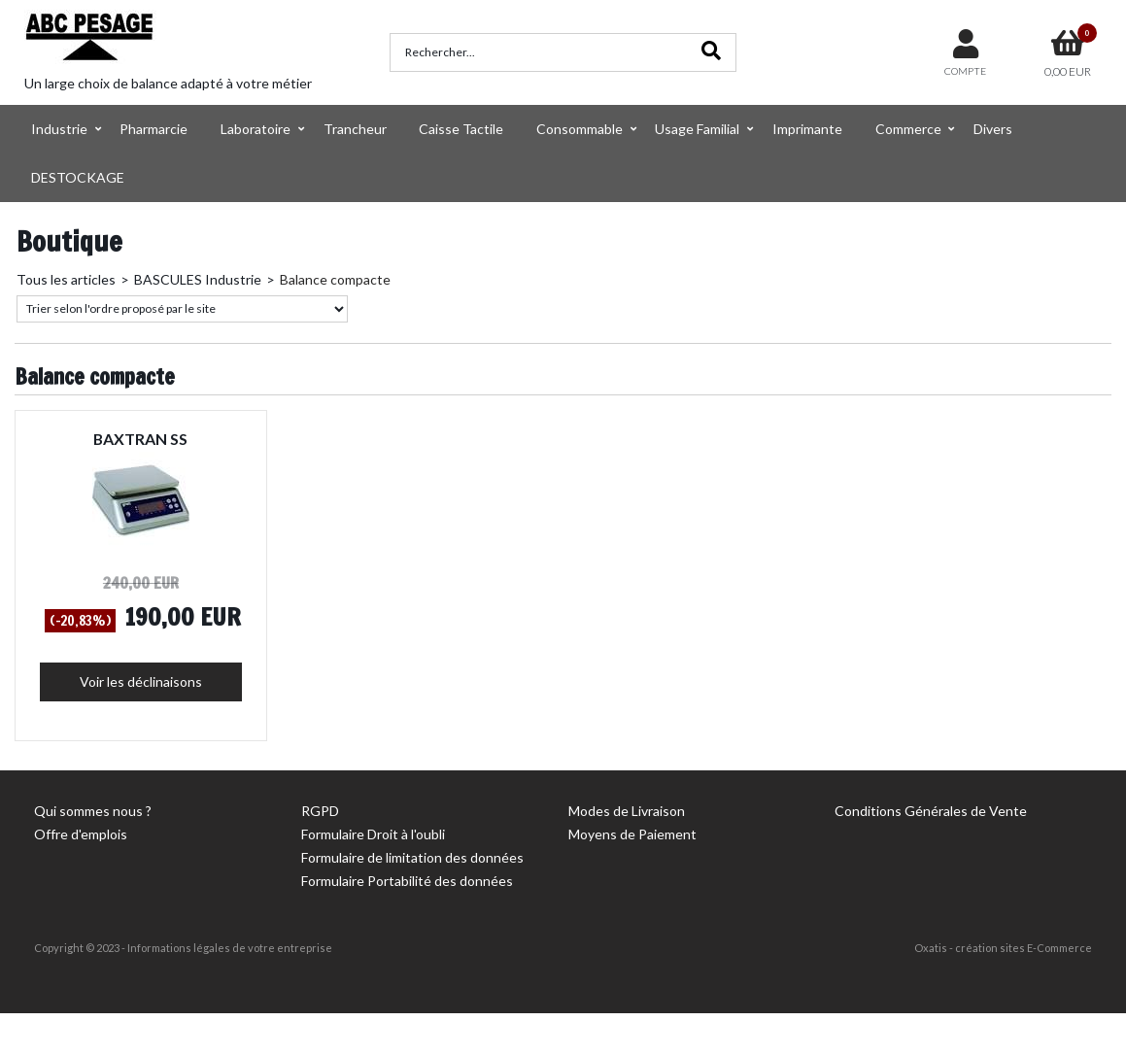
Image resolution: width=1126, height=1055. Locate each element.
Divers (992, 128)
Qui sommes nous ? (93, 810)
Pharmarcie (153, 128)
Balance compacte (335, 279)
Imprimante (807, 128)
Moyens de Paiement (632, 834)
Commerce (908, 128)
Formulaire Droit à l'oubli (373, 834)
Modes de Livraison (626, 810)
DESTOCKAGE (77, 177)
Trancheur (355, 128)
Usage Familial (697, 128)
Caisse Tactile (461, 128)
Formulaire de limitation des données (412, 857)
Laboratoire (255, 128)
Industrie (59, 128)
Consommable (579, 128)
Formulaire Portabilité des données (407, 880)
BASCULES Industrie (197, 279)
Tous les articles (66, 279)
